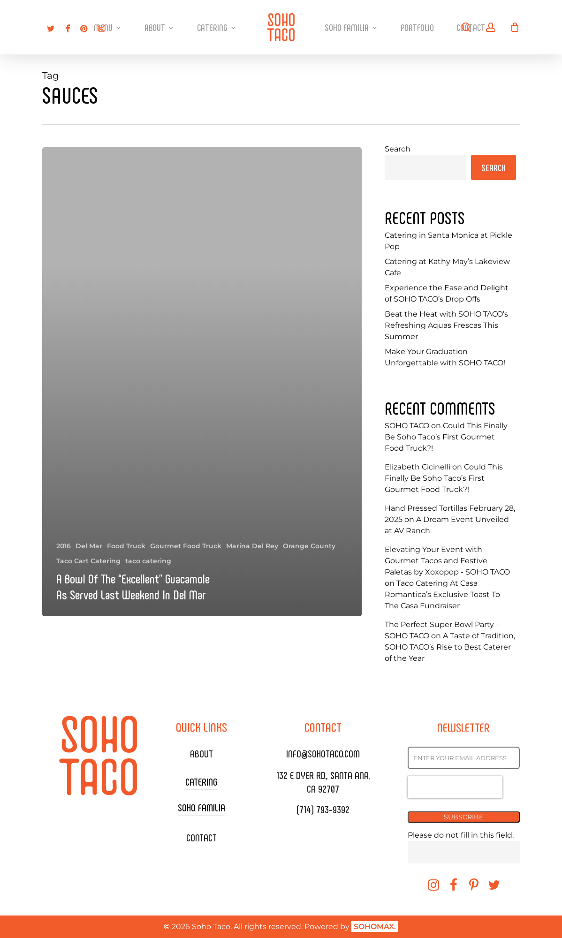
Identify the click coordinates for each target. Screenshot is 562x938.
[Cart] (514, 27)
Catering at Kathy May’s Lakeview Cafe (447, 267)
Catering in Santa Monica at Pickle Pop (448, 241)
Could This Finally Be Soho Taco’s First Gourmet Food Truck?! (446, 437)
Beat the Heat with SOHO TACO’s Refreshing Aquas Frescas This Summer (446, 325)
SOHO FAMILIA (201, 807)
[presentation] (455, 787)
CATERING (201, 781)
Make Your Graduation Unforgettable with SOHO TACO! (445, 357)
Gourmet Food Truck (185, 546)
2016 (63, 546)
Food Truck (126, 546)
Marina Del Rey (252, 546)
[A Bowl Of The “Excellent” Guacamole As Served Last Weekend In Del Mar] (202, 381)
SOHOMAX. (375, 926)
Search (397, 148)
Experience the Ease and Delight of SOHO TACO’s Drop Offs (447, 293)
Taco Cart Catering (88, 561)
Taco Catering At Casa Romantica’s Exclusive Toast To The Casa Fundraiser (442, 594)
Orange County (309, 546)
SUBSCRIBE (463, 817)
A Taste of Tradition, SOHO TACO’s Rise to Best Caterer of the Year (450, 647)
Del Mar (89, 546)
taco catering (148, 561)
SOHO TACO (407, 425)
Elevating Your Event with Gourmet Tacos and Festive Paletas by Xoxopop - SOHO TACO (447, 560)
